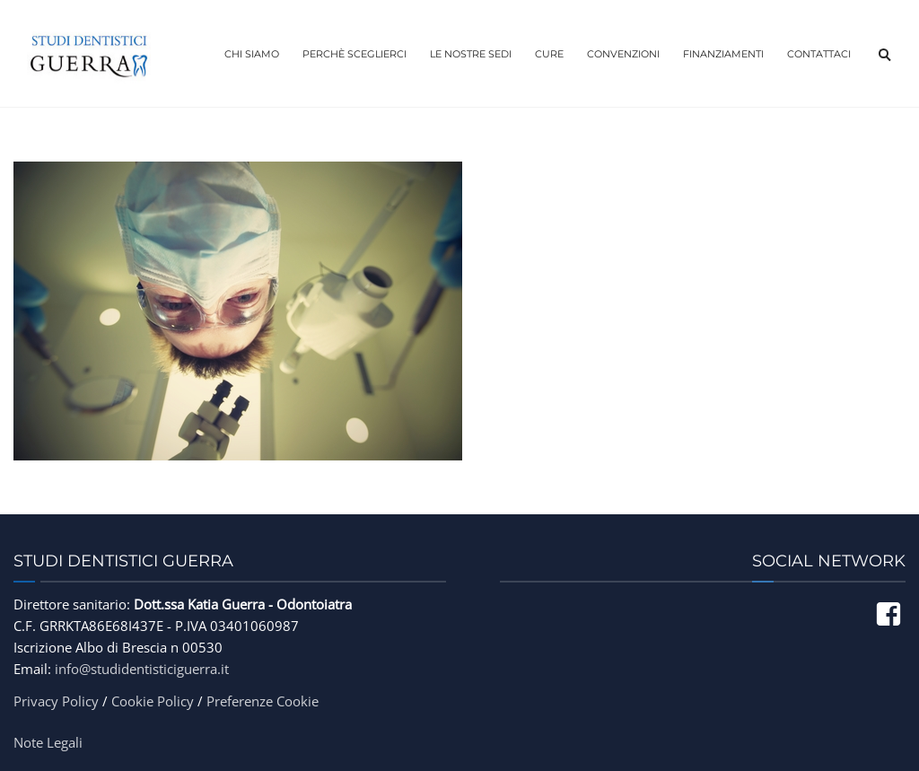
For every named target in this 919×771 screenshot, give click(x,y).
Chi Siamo (251, 54)
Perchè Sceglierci (354, 54)
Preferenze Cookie (262, 701)
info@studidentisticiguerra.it (142, 669)
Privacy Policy (56, 701)
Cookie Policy (152, 701)
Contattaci (819, 54)
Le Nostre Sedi (471, 54)
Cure (549, 54)
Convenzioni (623, 54)
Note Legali (48, 742)
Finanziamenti (723, 54)
